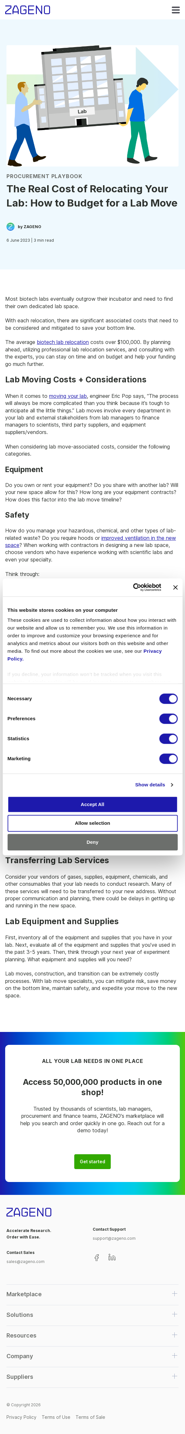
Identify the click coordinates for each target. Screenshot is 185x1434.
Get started (92, 1161)
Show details (150, 784)
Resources (21, 1335)
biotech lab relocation (63, 342)
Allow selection (92, 823)
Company (19, 1356)
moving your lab (68, 396)
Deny (92, 842)
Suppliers (19, 1376)
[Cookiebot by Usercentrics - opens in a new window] (133, 587)
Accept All (92, 804)
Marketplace (24, 1294)
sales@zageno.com (25, 1261)
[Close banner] (175, 587)
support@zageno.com (114, 1238)
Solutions (19, 1314)
